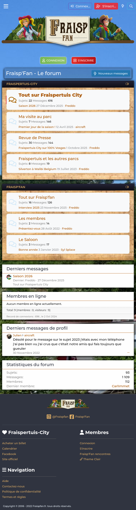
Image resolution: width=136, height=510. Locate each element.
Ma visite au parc (35, 116)
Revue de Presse (35, 137)
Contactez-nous (13, 486)
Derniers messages (27, 268)
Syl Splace (68, 249)
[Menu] (6, 6)
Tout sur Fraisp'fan (37, 197)
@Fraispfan (57, 417)
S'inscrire (86, 448)
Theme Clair (90, 459)
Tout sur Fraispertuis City (50, 95)
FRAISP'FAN (15, 187)
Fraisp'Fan (79, 417)
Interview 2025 (29, 207)
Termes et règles (14, 497)
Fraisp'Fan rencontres (95, 454)
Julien (17, 335)
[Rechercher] (131, 6)
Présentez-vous (29, 228)
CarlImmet (121, 386)
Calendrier (9, 448)
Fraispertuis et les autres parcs (48, 158)
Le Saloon (28, 239)
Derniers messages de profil (36, 328)
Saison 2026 (27, 105)
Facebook (9, 454)
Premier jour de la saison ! (37, 127)
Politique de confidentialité (21, 491)
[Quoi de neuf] (122, 6)
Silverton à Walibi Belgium (37, 169)
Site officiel (10, 459)
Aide (5, 481)
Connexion (87, 443)
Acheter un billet (14, 443)
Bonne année (28, 249)
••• (128, 352)
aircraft (80, 127)
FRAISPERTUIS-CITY (21, 84)
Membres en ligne (26, 296)
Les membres (32, 218)
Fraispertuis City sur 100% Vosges (42, 148)
